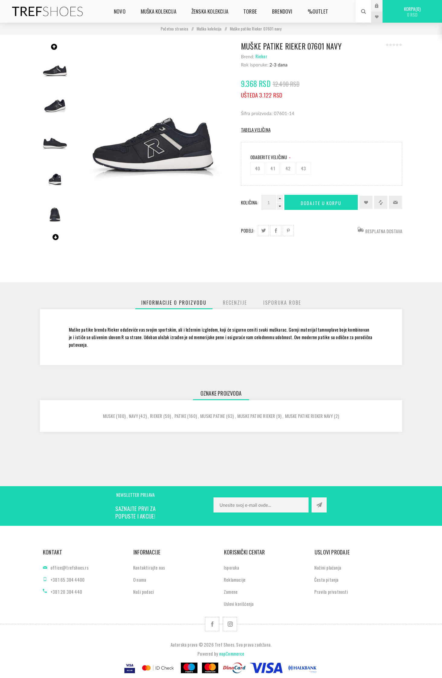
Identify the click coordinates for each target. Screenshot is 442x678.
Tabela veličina (256, 129)
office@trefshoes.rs (69, 567)
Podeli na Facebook (275, 230)
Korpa (412, 11)
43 (303, 168)
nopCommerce (232, 653)
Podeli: (247, 230)
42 (288, 168)
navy (133, 416)
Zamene (231, 591)
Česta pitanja (326, 579)
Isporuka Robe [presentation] (282, 302)
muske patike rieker (256, 416)
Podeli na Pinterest (288, 230)
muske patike (212, 416)
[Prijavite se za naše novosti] (261, 505)
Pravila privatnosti (331, 591)
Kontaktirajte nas (149, 567)
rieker (156, 416)
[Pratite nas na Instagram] (230, 624)
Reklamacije (234, 579)
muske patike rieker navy (309, 416)
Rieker (261, 56)
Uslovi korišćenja (239, 603)
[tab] (174, 302)
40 (257, 168)
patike (180, 416)
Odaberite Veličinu (269, 157)
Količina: (249, 202)
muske (109, 416)
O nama (139, 579)
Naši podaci (143, 591)
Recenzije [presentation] (235, 302)
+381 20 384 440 (66, 591)
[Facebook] (212, 624)
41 (273, 168)
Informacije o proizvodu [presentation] (174, 302)
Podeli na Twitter (263, 230)
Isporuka (231, 567)
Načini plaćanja (327, 567)
